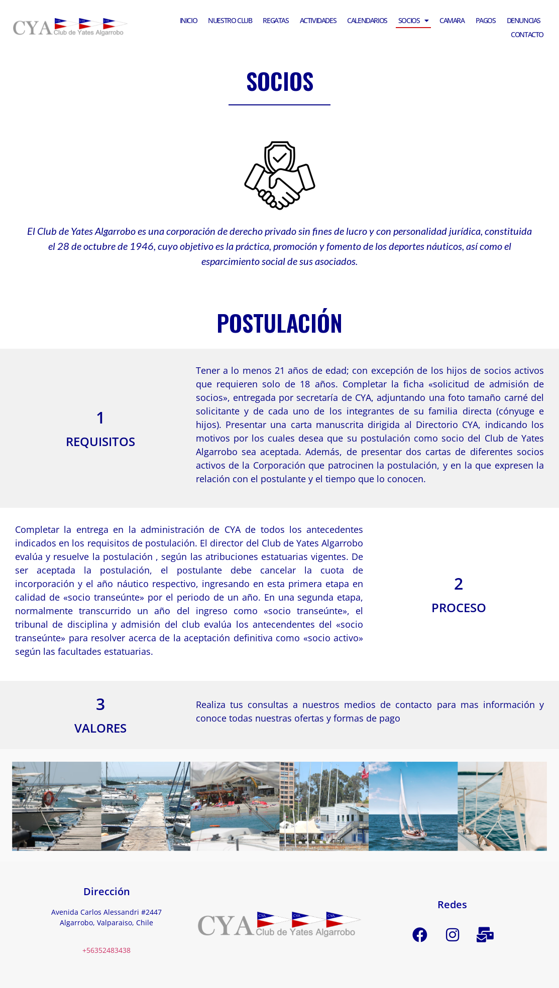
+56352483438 (106, 950)
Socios (413, 20)
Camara (452, 20)
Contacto (527, 34)
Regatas (275, 20)
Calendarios (367, 20)
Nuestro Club (230, 20)
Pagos (486, 20)
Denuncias (523, 20)
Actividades (318, 20)
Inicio (188, 20)
